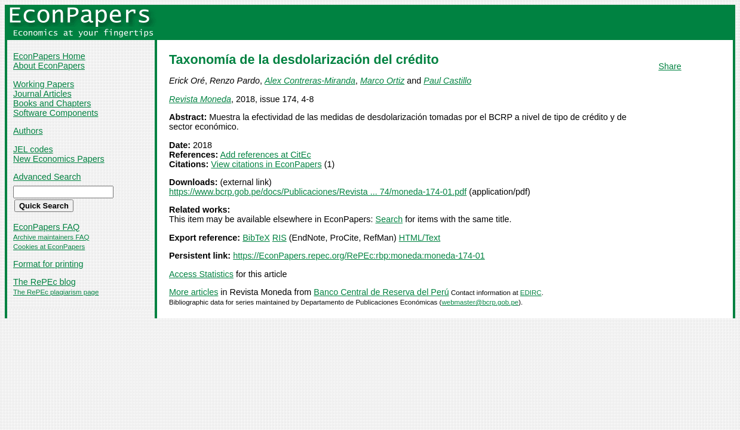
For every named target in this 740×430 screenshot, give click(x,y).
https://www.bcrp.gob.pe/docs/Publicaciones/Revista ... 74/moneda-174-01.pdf (317, 191)
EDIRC (531, 292)
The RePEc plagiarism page (56, 292)
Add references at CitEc (265, 154)
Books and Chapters (52, 103)
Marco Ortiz (382, 80)
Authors (28, 131)
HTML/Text (420, 237)
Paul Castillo (447, 80)
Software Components (55, 113)
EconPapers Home (49, 56)
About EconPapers (49, 65)
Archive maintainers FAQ (51, 237)
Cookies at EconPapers (49, 246)
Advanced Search (47, 177)
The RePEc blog (44, 282)
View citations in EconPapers (266, 164)
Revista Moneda (200, 99)
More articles (193, 292)
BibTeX (256, 237)
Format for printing (48, 264)
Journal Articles (42, 94)
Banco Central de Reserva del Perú (381, 292)
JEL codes (33, 149)
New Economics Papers (59, 159)
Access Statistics (201, 274)
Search (389, 219)
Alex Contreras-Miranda (310, 80)
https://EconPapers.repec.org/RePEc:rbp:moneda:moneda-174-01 (359, 255)
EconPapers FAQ (46, 227)
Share (669, 66)
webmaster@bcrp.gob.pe (479, 302)
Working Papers (43, 84)
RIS (279, 237)
